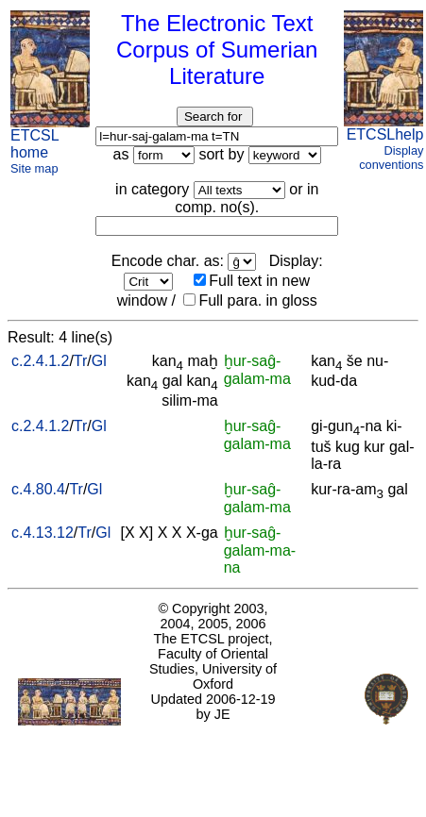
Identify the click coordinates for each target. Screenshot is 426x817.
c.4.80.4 (38, 489)
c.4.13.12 (42, 533)
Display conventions (391, 157)
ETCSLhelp (385, 134)
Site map (34, 168)
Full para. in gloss (249, 300)
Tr (81, 361)
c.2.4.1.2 (40, 361)
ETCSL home (34, 143)
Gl (99, 361)
